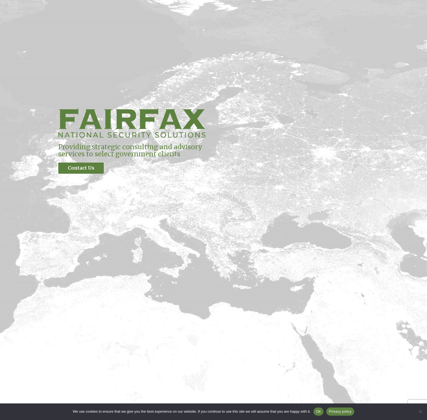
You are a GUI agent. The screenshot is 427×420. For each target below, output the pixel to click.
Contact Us (81, 168)
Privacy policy (340, 411)
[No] (420, 411)
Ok (318, 411)
